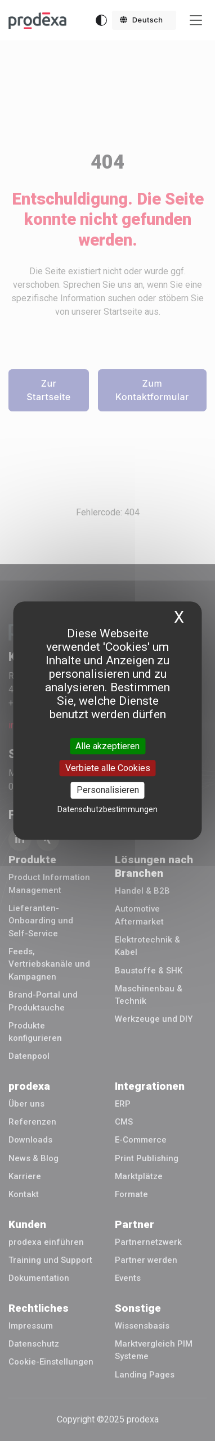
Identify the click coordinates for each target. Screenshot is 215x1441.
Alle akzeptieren (107, 746)
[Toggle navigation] (196, 20)
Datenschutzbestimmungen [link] (107, 809)
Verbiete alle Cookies (107, 768)
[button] (144, 20)
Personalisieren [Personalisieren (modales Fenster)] (108, 790)
